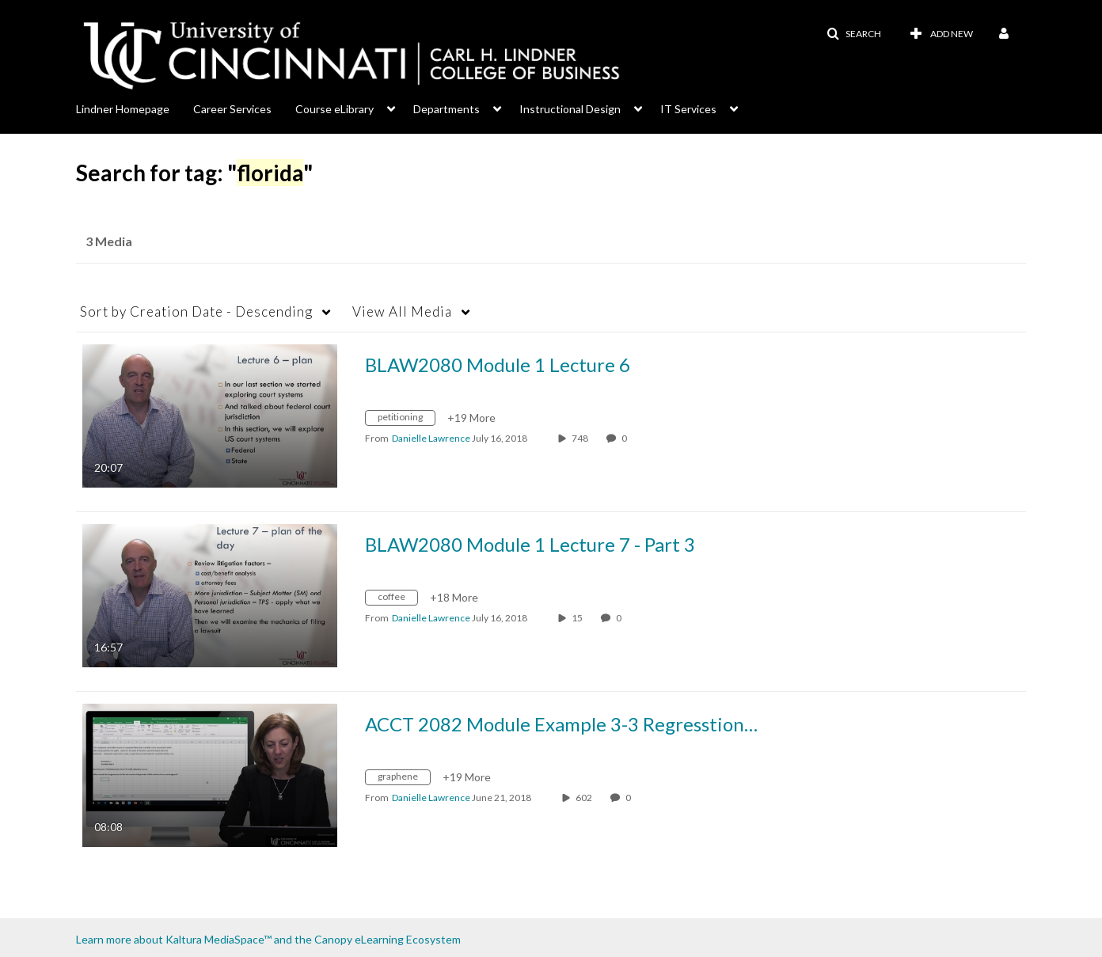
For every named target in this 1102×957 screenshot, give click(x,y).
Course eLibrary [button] (334, 109)
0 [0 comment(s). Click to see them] (625, 438)
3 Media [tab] (109, 241)
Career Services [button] (232, 109)
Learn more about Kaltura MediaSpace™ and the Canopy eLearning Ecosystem (268, 939)
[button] (853, 34)
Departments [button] (446, 109)
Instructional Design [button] (570, 109)
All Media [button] (402, 311)
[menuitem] (134, 107)
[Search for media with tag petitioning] (406, 420)
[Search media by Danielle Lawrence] (431, 438)
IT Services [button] (688, 109)
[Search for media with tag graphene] (404, 779)
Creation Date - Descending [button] (196, 311)
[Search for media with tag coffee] (397, 599)
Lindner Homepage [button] (122, 109)
